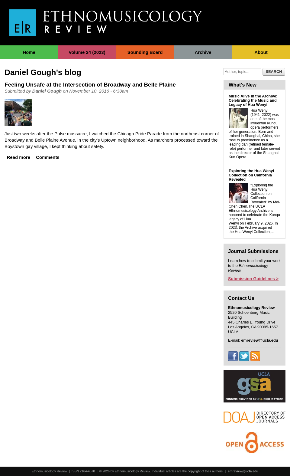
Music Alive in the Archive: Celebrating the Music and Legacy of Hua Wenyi (253, 100)
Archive (203, 52)
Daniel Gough (47, 91)
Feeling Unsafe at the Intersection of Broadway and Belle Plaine (90, 84)
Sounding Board (145, 52)
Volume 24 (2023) (87, 52)
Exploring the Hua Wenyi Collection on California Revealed (251, 175)
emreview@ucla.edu (243, 471)
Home (29, 52)
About (260, 52)
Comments (48, 157)
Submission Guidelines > (253, 278)
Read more (19, 157)
